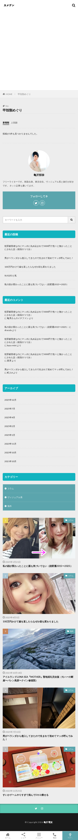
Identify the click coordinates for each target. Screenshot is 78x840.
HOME (9, 94)
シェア (23, 836)
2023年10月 (10, 452)
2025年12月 (10, 400)
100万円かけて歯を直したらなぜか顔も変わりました (30, 266)
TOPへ (70, 836)
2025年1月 (9, 435)
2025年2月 (9, 426)
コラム (10, 488)
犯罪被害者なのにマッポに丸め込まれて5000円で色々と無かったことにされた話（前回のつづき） (38, 248)
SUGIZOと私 (10, 275)
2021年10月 (10, 461)
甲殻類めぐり (24, 94)
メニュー (39, 836)
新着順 (6, 122)
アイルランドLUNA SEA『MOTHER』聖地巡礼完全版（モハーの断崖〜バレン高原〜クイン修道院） (38, 678)
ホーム (8, 836)
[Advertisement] (39, 48)
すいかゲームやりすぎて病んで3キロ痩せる (26, 794)
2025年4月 (9, 417)
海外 (9, 506)
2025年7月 (9, 408)
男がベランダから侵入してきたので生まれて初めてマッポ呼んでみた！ (39, 258)
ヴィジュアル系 (14, 497)
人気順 (14, 122)
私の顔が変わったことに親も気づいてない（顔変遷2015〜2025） (36, 284)
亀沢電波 (48, 822)
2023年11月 (10, 443)
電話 (54, 836)
